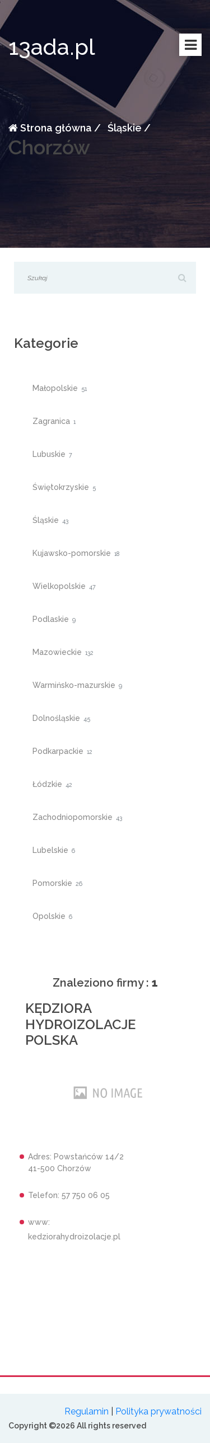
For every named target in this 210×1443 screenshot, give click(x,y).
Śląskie (123, 128)
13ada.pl (51, 47)
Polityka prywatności (158, 1411)
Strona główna (50, 128)
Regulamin (86, 1411)
